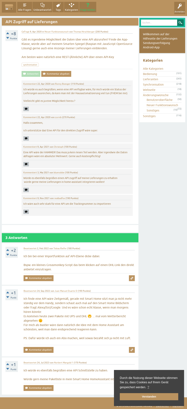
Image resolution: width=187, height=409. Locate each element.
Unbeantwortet (42, 9)
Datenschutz (162, 406)
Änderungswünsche (156, 95)
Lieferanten (150, 79)
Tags (58, 9)
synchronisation (30, 65)
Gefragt (25, 31)
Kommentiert (30, 84)
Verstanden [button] (149, 396)
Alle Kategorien (153, 68)
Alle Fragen (24, 9)
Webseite (149, 89)
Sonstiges (153, 110)
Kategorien (71, 9)
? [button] (148, 387)
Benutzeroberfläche (160, 99)
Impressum (178, 406)
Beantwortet (30, 248)
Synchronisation (153, 84)
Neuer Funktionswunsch (57, 31)
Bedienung (150, 74)
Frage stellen (87, 9)
